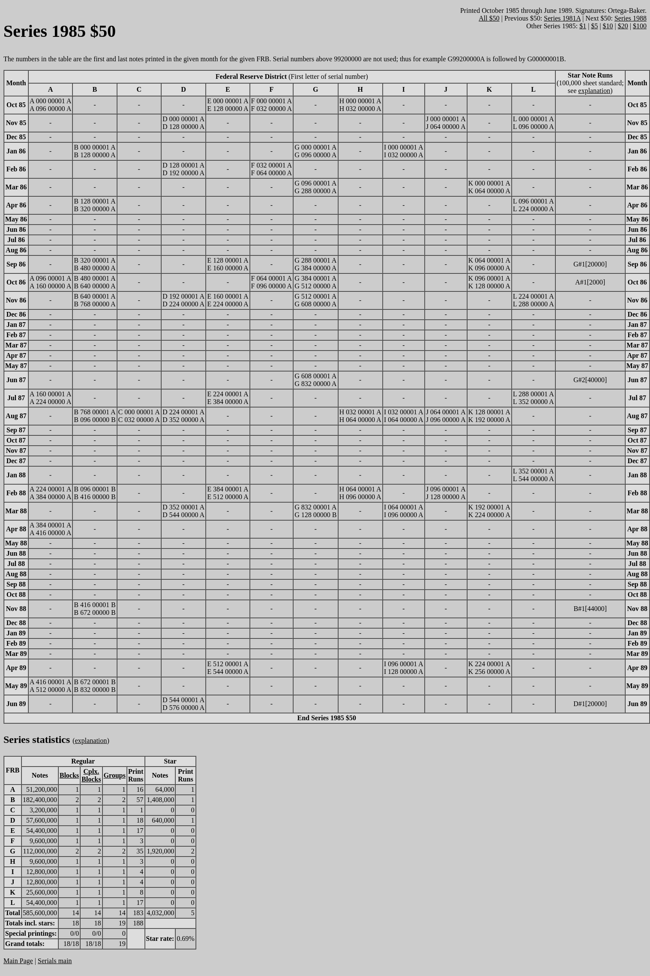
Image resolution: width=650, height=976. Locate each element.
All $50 (489, 18)
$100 (640, 26)
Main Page (18, 960)
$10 (608, 26)
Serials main (55, 960)
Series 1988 (630, 18)
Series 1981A (562, 18)
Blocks (69, 775)
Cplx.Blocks (91, 775)
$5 (594, 26)
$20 (623, 26)
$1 (582, 26)
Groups (115, 775)
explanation (594, 90)
